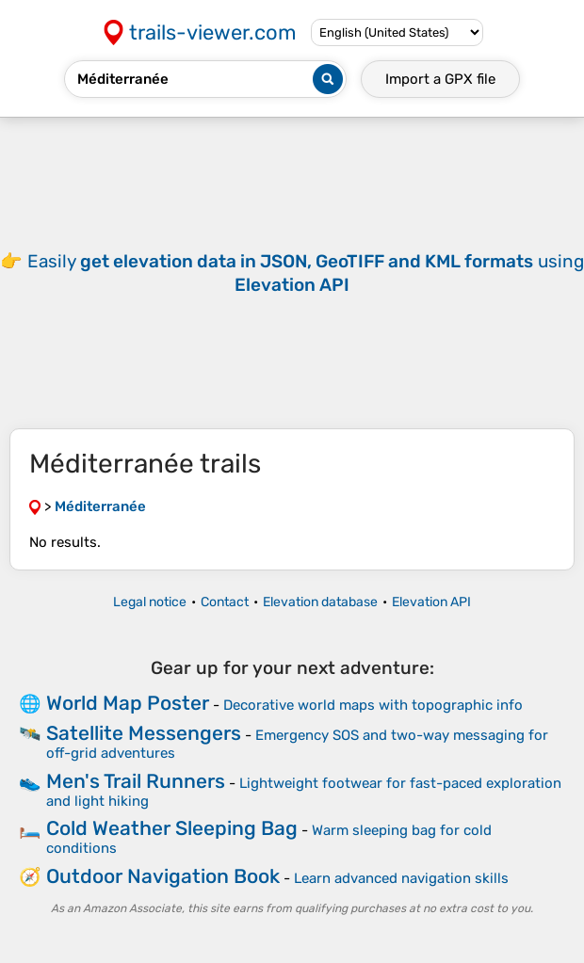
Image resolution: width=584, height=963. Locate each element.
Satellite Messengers (143, 733)
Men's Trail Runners (135, 781)
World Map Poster (127, 702)
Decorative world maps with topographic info (373, 705)
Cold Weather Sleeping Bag (172, 828)
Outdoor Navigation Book (163, 876)
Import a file (440, 79)
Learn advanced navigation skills (401, 878)
